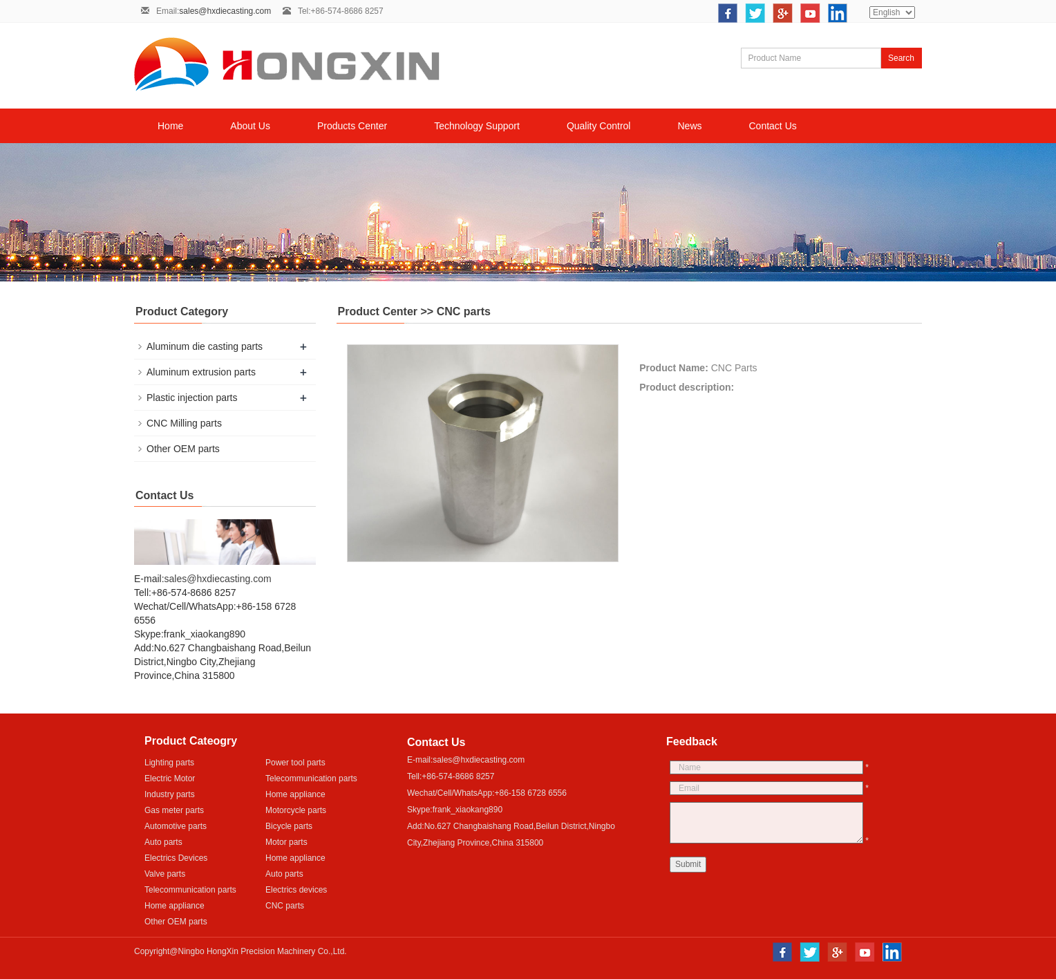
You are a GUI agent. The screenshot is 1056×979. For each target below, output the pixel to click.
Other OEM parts (183, 448)
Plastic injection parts (192, 397)
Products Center (352, 125)
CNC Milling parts (184, 423)
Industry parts (169, 794)
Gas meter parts (174, 810)
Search (901, 58)
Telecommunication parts (311, 778)
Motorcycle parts (295, 810)
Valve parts (164, 874)
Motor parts (286, 842)
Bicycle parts (288, 826)
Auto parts (163, 842)
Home (170, 125)
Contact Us (773, 125)
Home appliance (295, 794)
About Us (250, 125)
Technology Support (477, 125)
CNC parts (284, 906)
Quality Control (599, 125)
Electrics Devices (175, 858)
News (689, 125)
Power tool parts (295, 762)
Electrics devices (296, 890)
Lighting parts (169, 762)
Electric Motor (169, 778)
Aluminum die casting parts (205, 346)
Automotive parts (175, 826)
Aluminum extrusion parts (201, 371)
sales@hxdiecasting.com (225, 11)
